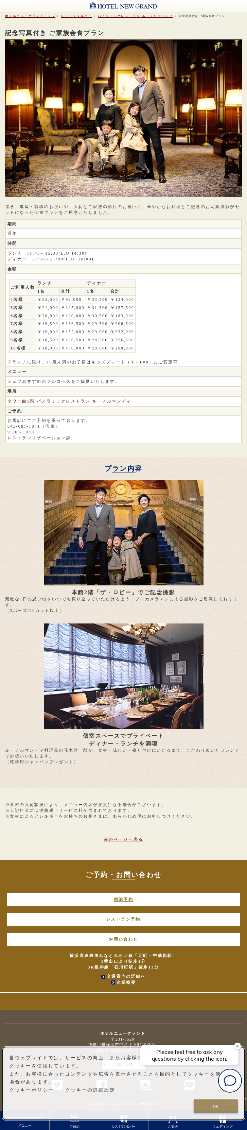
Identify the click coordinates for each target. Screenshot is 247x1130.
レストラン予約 (123, 919)
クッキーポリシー (31, 1090)
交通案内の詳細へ (126, 976)
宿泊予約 (124, 899)
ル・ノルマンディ (135, 16)
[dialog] (123, 1083)
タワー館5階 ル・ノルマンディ (69, 401)
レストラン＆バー (76, 16)
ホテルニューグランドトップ (30, 16)
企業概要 (126, 982)
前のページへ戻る (123, 839)
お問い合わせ (123, 939)
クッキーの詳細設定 (90, 1090)
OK (215, 1106)
